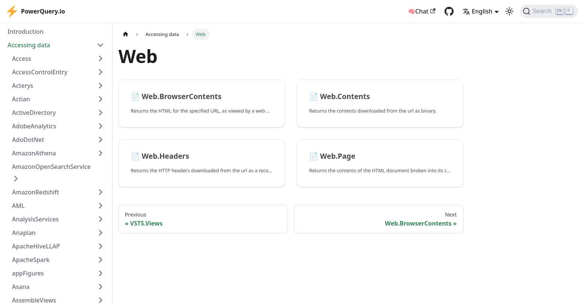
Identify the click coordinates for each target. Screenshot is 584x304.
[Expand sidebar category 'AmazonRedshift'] (100, 192)
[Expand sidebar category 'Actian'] (100, 99)
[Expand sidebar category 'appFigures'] (100, 273)
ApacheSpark (30, 260)
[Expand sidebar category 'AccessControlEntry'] (100, 72)
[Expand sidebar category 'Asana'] (100, 287)
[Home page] (125, 34)
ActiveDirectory (34, 112)
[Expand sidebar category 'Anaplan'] (100, 233)
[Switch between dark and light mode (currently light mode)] (509, 11)
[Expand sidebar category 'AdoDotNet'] (100, 140)
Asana (21, 287)
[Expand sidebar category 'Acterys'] (100, 86)
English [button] (478, 11)
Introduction (25, 31)
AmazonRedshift (35, 192)
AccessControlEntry (39, 72)
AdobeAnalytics (34, 126)
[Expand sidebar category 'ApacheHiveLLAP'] (100, 246)
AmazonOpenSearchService (51, 167)
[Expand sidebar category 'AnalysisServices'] (100, 219)
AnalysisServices (35, 219)
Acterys (22, 85)
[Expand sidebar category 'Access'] (100, 59)
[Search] (549, 11)
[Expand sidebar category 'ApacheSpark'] (100, 260)
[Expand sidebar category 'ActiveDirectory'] (100, 113)
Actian (21, 99)
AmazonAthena (34, 153)
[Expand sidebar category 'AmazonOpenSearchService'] (15, 179)
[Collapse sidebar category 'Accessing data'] (100, 45)
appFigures (28, 273)
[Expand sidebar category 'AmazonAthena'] (100, 153)
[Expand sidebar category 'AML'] (100, 206)
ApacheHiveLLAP (36, 246)
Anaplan (24, 233)
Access (21, 58)
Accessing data (28, 45)
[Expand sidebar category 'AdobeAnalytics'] (100, 126)
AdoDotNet (28, 139)
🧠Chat (422, 11)
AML (18, 206)
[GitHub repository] (449, 11)
